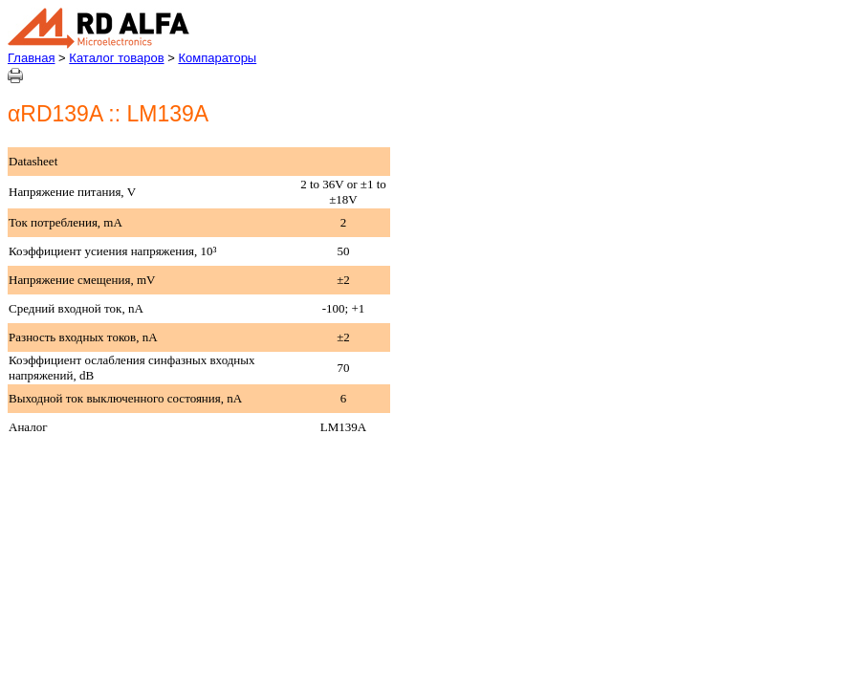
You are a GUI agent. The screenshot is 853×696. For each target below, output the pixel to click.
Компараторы (217, 58)
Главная (31, 58)
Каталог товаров (116, 58)
